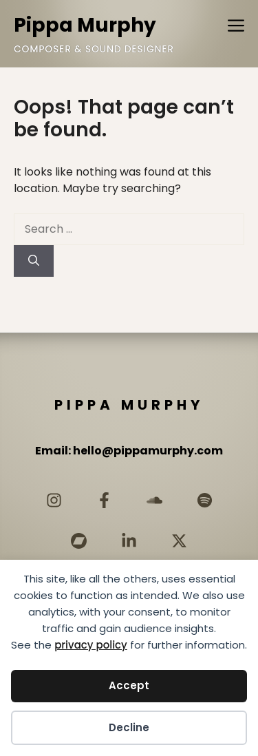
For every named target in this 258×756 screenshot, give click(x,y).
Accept (129, 685)
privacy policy (90, 645)
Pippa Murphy (85, 25)
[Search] (34, 261)
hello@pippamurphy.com (148, 451)
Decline (129, 727)
